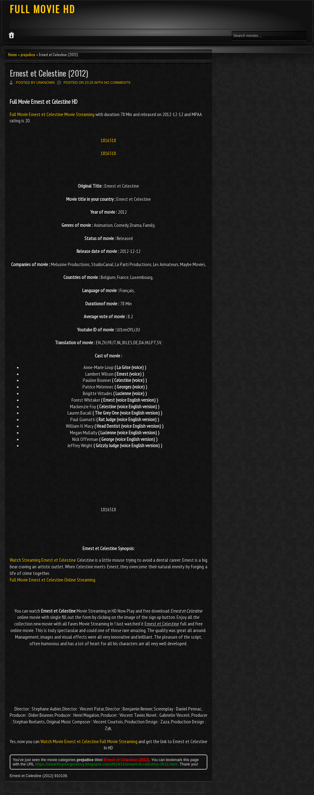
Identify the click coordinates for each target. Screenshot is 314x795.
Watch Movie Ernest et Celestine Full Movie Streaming (88, 741)
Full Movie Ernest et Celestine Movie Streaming (52, 114)
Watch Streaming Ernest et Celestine (43, 560)
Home (12, 54)
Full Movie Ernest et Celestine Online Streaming (52, 580)
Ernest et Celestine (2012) (49, 73)
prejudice (28, 54)
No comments (117, 82)
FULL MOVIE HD (42, 9)
